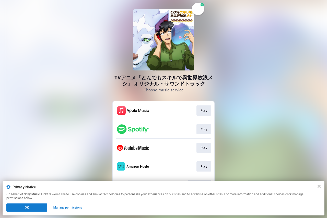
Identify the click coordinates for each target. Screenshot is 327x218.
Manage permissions (67, 207)
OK (27, 207)
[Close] (319, 186)
